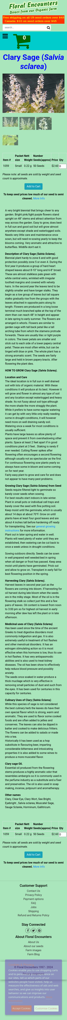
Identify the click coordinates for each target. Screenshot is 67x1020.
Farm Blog (33, 954)
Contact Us (33, 891)
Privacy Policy (33, 895)
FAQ (33, 903)
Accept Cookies (21, 1008)
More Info (39, 198)
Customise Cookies (46, 1008)
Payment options (33, 899)
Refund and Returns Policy (33, 915)
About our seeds (33, 946)
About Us (33, 942)
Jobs (33, 907)
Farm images (33, 950)
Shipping (33, 911)
